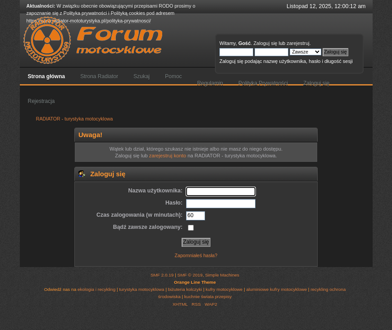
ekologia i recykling (96, 289)
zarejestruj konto (167, 155)
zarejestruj (298, 43)
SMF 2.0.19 (162, 274)
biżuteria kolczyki (185, 289)
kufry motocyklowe (223, 289)
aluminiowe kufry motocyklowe (276, 289)
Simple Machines (222, 274)
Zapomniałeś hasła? (196, 255)
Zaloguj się (265, 43)
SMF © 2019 (190, 274)
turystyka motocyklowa (141, 289)
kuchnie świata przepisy (208, 296)
